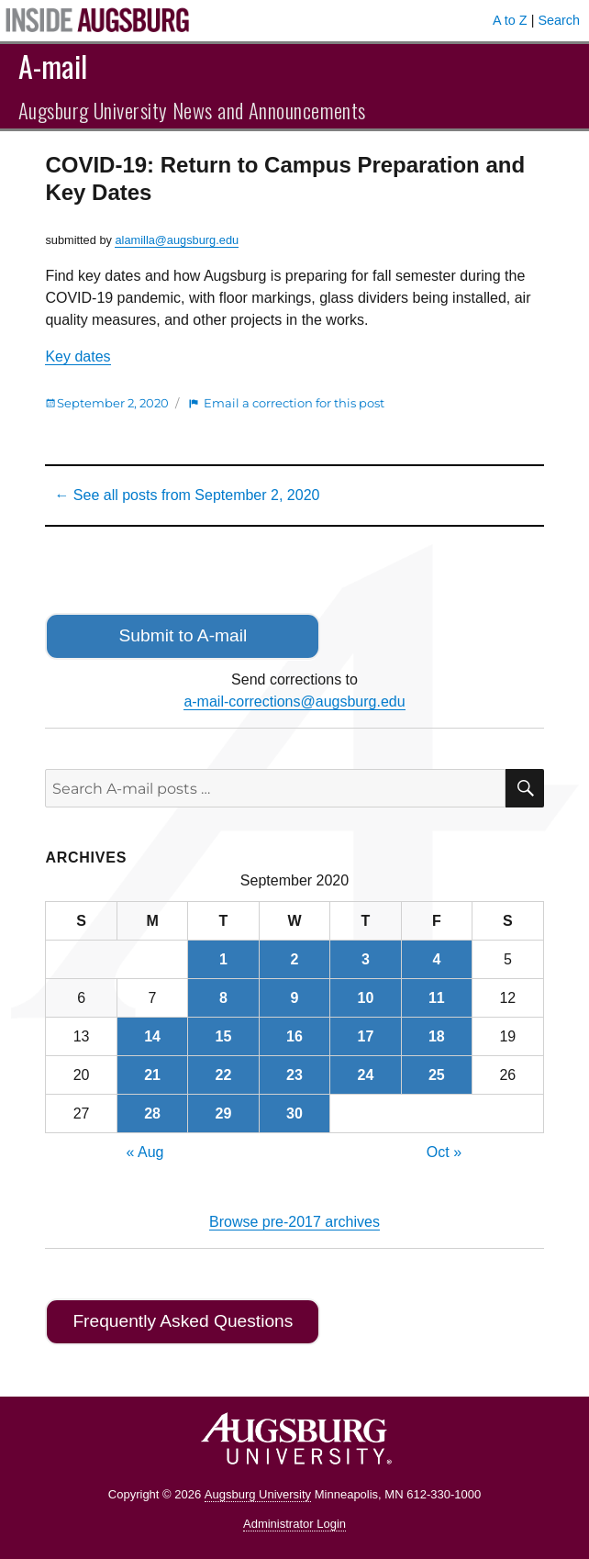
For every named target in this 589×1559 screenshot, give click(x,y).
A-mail (52, 65)
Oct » (444, 1152)
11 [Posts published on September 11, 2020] (436, 998)
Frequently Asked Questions (182, 1321)
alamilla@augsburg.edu (177, 240)
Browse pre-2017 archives (294, 1222)
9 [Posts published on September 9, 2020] (295, 998)
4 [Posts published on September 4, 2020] (436, 959)
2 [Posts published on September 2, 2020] (295, 959)
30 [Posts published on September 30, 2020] (294, 1113)
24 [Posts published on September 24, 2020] (366, 1075)
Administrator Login (294, 1524)
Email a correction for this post (294, 402)
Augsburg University (258, 1494)
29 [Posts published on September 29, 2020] (224, 1113)
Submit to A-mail (183, 635)
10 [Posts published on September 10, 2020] (366, 998)
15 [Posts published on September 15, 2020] (224, 1036)
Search (559, 20)
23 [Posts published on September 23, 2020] (294, 1075)
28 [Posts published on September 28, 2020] (152, 1113)
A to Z (510, 20)
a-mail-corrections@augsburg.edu (294, 701)
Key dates (77, 356)
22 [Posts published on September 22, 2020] (224, 1075)
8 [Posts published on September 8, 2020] (223, 998)
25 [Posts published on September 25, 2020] (436, 1075)
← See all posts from (186, 495)
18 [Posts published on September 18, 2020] (436, 1036)
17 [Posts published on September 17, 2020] (366, 1036)
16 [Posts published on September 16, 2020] (294, 1036)
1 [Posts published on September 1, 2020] (223, 959)
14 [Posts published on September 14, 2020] (152, 1036)
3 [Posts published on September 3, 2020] (365, 959)
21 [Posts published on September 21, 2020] (152, 1075)
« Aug (145, 1152)
